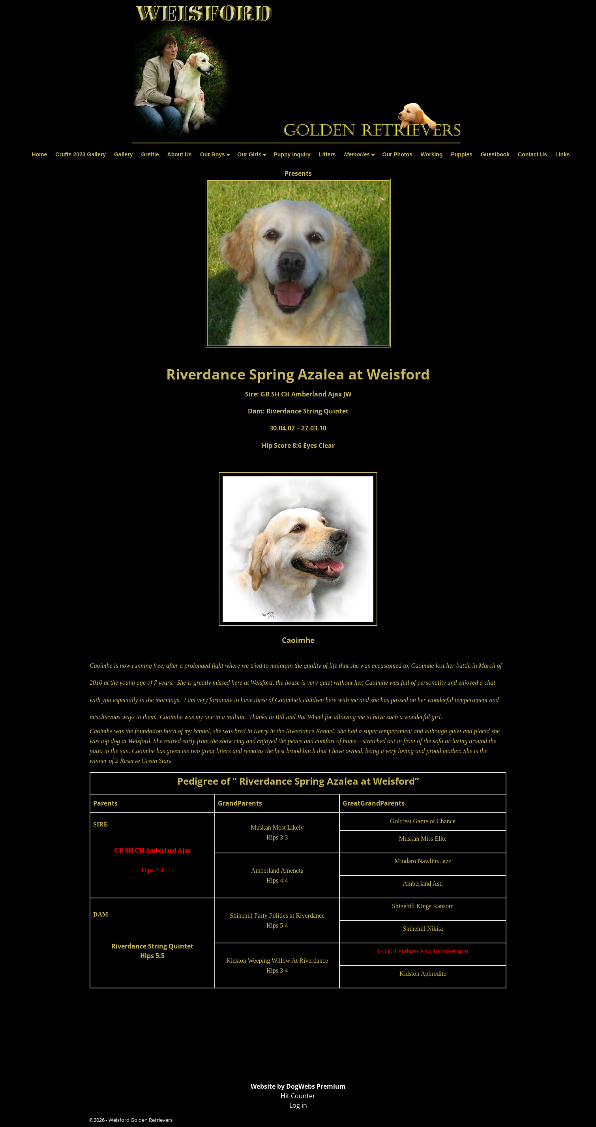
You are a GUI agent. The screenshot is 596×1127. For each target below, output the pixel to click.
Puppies (461, 154)
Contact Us (532, 154)
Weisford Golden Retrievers (140, 1119)
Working (432, 154)
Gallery (123, 154)
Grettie (150, 154)
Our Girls (253, 154)
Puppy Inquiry (292, 154)
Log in (298, 1105)
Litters (327, 154)
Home (39, 154)
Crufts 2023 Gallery (80, 154)
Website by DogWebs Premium (298, 1086)
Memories (361, 154)
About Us (179, 154)
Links (562, 154)
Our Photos (397, 154)
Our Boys (216, 154)
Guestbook (495, 154)
